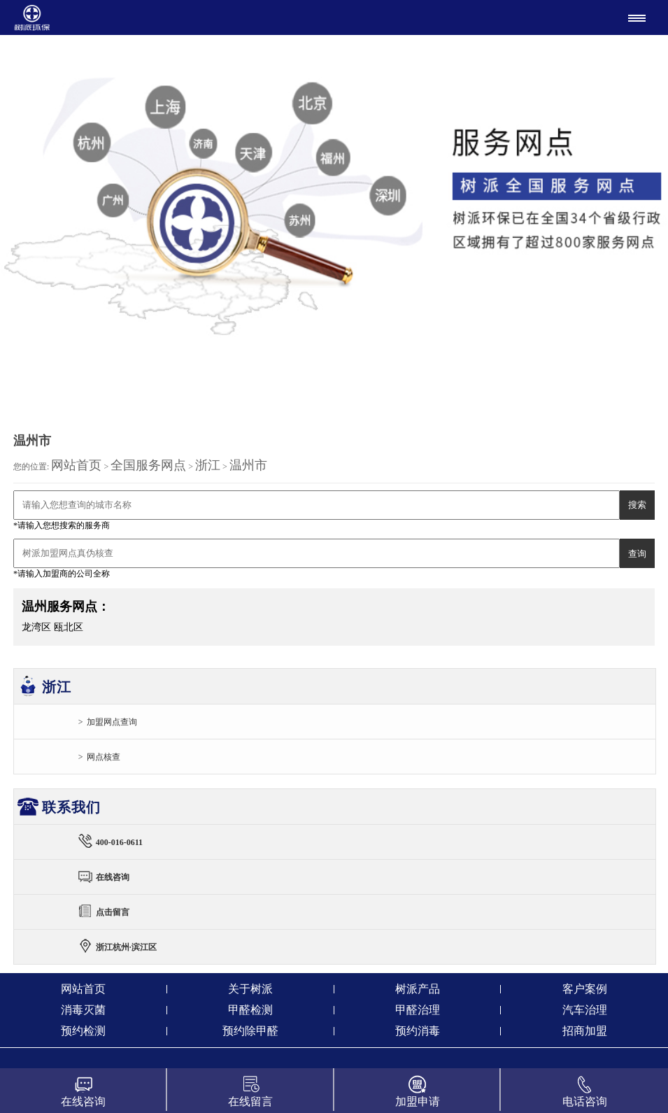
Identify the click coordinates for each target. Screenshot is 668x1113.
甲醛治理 (417, 1010)
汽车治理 (584, 1010)
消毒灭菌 (83, 1010)
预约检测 (83, 1031)
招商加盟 (584, 1031)
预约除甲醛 (250, 1031)
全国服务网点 (148, 465)
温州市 (248, 465)
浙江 (207, 465)
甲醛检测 (250, 1010)
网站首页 (76, 465)
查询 (637, 553)
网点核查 (103, 757)
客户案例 (584, 989)
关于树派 (250, 989)
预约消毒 (417, 1031)
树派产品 (417, 989)
